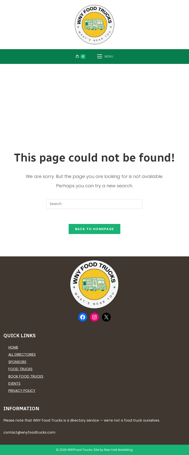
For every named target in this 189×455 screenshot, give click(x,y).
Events (14, 383)
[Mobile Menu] (105, 56)
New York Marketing (118, 450)
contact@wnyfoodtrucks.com (29, 432)
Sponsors (17, 361)
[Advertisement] (94, 100)
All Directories (22, 354)
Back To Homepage (94, 229)
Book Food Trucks (25, 376)
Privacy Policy (21, 390)
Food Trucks (20, 369)
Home (13, 347)
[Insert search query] (94, 204)
